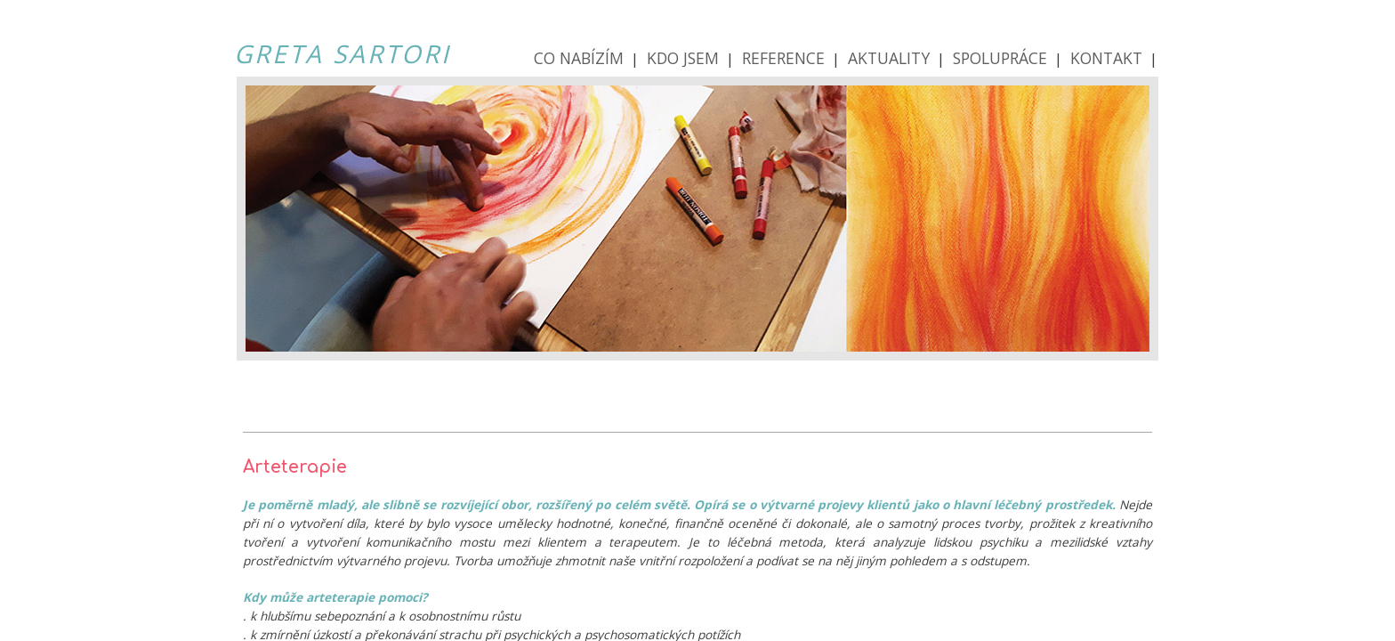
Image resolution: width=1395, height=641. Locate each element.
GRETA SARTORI (342, 53)
